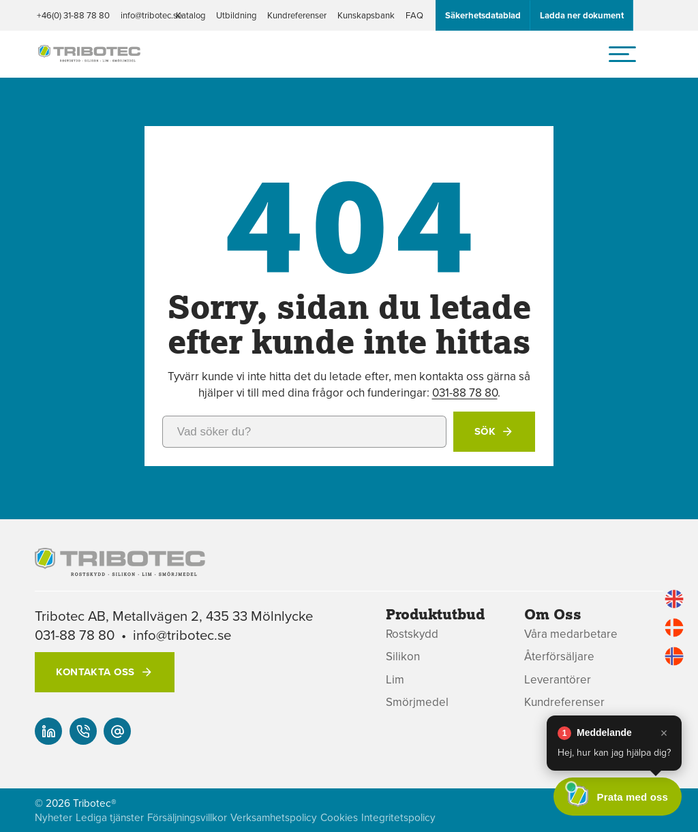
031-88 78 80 (465, 392)
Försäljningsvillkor (187, 817)
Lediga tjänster (110, 817)
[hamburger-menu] (622, 54)
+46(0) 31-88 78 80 (73, 15)
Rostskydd (412, 634)
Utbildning (236, 15)
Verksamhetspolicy (273, 817)
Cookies (339, 817)
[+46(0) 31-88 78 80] (83, 731)
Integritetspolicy (398, 817)
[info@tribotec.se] (117, 731)
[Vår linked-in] (48, 731)
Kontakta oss (95, 671)
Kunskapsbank (366, 15)
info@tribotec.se (151, 15)
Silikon (403, 656)
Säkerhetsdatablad (483, 15)
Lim (395, 680)
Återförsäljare (559, 656)
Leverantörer (557, 680)
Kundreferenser (297, 15)
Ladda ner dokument (582, 15)
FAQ (414, 15)
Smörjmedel (417, 702)
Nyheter (53, 817)
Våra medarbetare (571, 634)
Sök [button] (485, 431)
